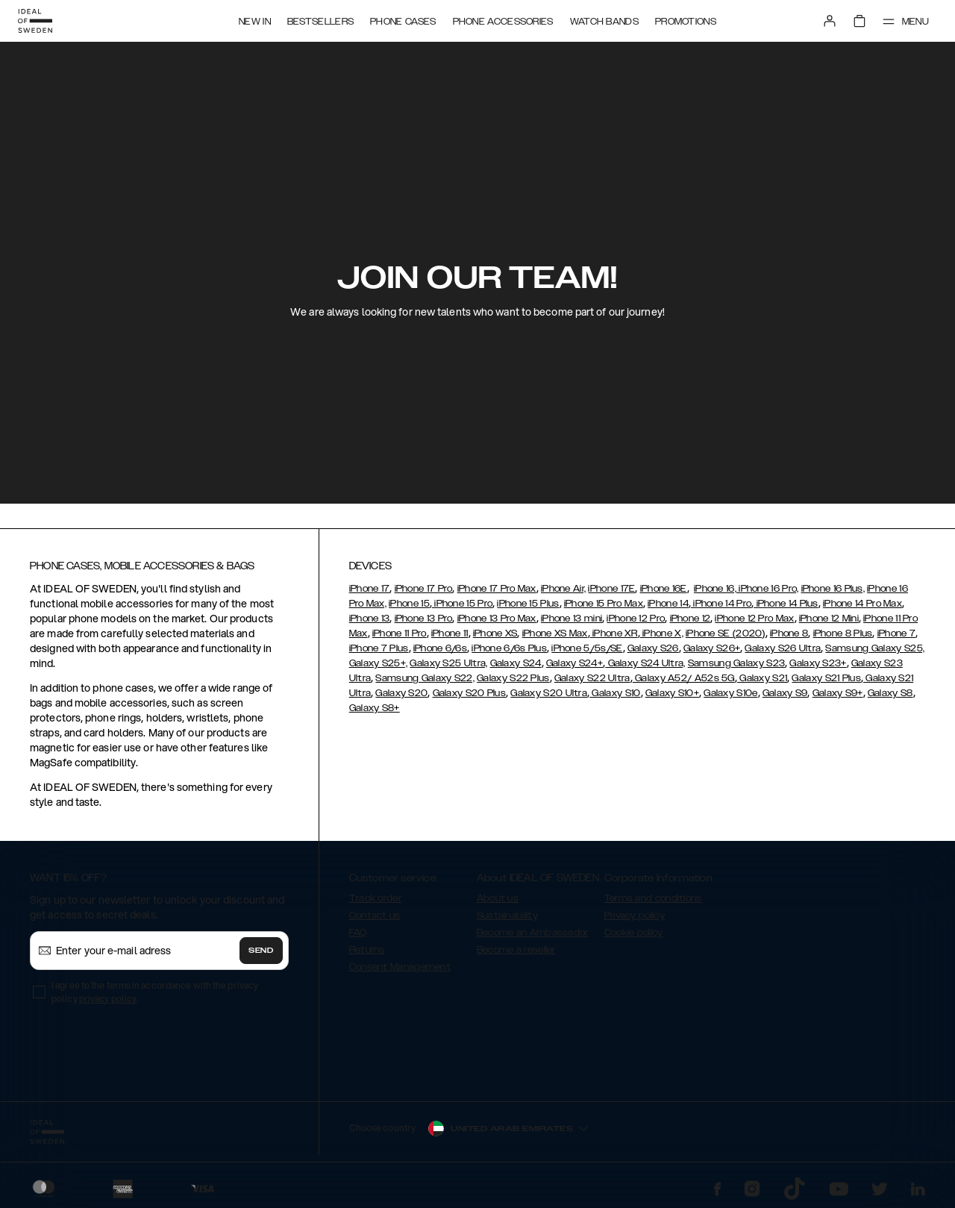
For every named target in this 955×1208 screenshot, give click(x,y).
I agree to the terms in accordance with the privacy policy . (154, 992)
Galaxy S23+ (817, 663)
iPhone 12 (690, 618)
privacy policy (108, 998)
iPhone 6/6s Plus (509, 648)
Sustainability (507, 915)
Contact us (375, 915)
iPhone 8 (789, 633)
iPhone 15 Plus (528, 603)
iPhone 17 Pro (424, 588)
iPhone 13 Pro (424, 618)
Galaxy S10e (730, 693)
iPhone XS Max (555, 633)
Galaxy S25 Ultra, (448, 663)
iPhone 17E (611, 588)
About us (498, 898)
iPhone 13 (369, 618)
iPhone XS (495, 633)
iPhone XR (614, 633)
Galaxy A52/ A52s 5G (684, 678)
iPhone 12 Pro (636, 618)
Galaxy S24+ (574, 663)
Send (261, 950)
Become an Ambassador (533, 932)
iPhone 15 (409, 603)
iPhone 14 (668, 603)
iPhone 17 (369, 588)
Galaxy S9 (785, 693)
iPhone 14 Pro (721, 603)
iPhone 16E (663, 588)
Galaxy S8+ (374, 708)
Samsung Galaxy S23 (736, 663)
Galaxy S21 (762, 678)
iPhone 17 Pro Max (496, 588)
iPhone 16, (715, 588)
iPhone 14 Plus (786, 603)
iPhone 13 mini (571, 618)
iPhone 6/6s (440, 648)
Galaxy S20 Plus (470, 693)
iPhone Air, (563, 588)
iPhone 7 (896, 633)
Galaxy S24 (516, 663)
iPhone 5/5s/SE (586, 648)
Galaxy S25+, (378, 663)
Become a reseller (516, 950)
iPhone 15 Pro (462, 603)
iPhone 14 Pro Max (862, 603)
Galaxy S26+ (711, 648)
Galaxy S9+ (837, 693)
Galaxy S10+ (672, 693)
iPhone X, (661, 633)
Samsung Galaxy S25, (874, 648)
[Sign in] (830, 21)
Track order (375, 898)
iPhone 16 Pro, (767, 588)
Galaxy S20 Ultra (548, 693)
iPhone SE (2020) (725, 633)
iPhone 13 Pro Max (496, 618)
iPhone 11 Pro (399, 633)
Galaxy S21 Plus (826, 678)
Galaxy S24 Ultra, (645, 663)
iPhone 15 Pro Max (603, 603)
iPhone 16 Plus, (833, 588)
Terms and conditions (653, 898)
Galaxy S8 (890, 693)
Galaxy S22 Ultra (592, 678)
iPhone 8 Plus (843, 633)
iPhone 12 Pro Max (754, 618)
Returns (367, 950)
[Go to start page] (35, 21)
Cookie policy (633, 932)
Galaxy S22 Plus (513, 678)
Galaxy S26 (653, 648)
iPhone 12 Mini (829, 618)
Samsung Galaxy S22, (425, 678)
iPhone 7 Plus (379, 648)
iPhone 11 (450, 633)
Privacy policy (634, 915)
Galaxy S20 (401, 693)
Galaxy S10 (614, 693)
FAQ (358, 932)
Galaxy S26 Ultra (783, 648)
